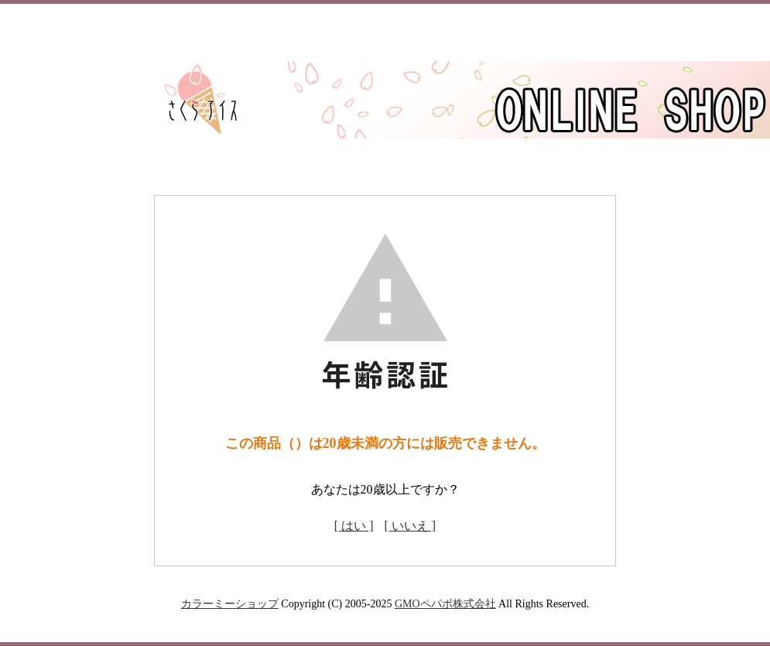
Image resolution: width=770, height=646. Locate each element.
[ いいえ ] (410, 525)
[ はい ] (354, 525)
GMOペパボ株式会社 (445, 604)
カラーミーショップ (230, 604)
